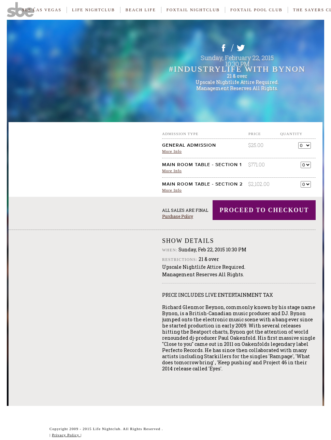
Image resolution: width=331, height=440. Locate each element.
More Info (172, 151)
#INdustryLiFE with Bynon (237, 69)
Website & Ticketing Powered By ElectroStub (29, 432)
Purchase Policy (177, 216)
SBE (24, 8)
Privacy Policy (66, 435)
